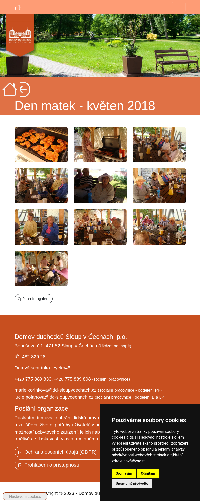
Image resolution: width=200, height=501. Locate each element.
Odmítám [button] (148, 473)
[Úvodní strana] (18, 7)
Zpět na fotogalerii (33, 299)
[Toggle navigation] (179, 7)
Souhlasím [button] (124, 473)
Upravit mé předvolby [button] (132, 483)
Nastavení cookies (25, 496)
